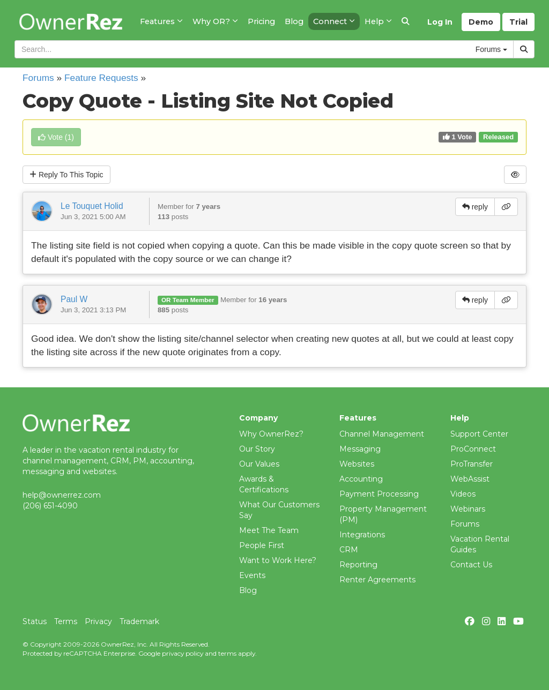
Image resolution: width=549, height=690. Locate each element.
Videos (463, 494)
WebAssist (469, 479)
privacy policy (182, 653)
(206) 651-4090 (50, 506)
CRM (348, 549)
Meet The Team (269, 530)
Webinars (467, 509)
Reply (66, 174)
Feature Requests (101, 77)
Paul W (74, 299)
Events (252, 575)
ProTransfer (471, 464)
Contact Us (471, 564)
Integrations (362, 534)
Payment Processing (379, 494)
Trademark (139, 621)
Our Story (257, 449)
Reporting (358, 564)
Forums (38, 77)
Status (35, 621)
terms (227, 653)
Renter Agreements (377, 579)
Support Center (479, 434)
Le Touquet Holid (92, 206)
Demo (481, 22)
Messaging (360, 449)
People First (261, 545)
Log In (439, 22)
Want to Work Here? (277, 560)
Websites (356, 464)
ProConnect (473, 449)
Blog (248, 590)
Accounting (361, 479)
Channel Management (381, 434)
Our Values (259, 464)
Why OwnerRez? (271, 434)
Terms (65, 621)
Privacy (98, 621)
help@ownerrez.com (62, 495)
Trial (518, 22)
